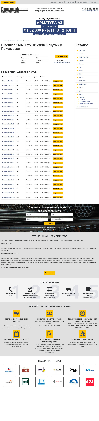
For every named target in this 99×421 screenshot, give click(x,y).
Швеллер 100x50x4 (8, 115)
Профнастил (82, 84)
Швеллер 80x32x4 (7, 94)
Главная (53, 2)
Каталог (60, 2)
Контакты (94, 2)
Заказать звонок (8, 2)
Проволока (82, 81)
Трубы (81, 91)
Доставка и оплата (82, 2)
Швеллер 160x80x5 (8, 163)
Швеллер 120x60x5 (8, 132)
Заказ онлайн (70, 2)
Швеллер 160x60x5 (8, 154)
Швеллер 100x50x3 (8, 107)
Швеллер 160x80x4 (8, 158)
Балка (80, 54)
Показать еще (49, 273)
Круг (80, 67)
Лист (80, 74)
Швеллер (81, 97)
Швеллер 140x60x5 (8, 141)
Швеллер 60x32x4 (7, 89)
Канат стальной (83, 57)
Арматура (82, 50)
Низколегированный (86, 103)
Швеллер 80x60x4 (7, 102)
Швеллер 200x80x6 (8, 171)
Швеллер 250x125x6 (8, 175)
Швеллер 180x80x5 (8, 184)
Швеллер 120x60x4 (8, 128)
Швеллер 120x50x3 (8, 124)
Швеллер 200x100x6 (8, 167)
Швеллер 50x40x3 (7, 81)
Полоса (81, 77)
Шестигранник (83, 107)
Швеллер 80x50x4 (7, 98)
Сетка (80, 87)
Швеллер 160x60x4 (8, 150)
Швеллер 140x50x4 (8, 137)
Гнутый (82, 99)
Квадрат (81, 64)
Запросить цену (62, 56)
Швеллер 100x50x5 (8, 120)
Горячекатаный (85, 101)
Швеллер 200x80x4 (8, 193)
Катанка (81, 60)
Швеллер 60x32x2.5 (8, 85)
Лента (80, 70)
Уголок (81, 94)
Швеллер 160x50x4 (8, 145)
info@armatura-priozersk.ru (90, 10)
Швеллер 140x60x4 (8, 180)
